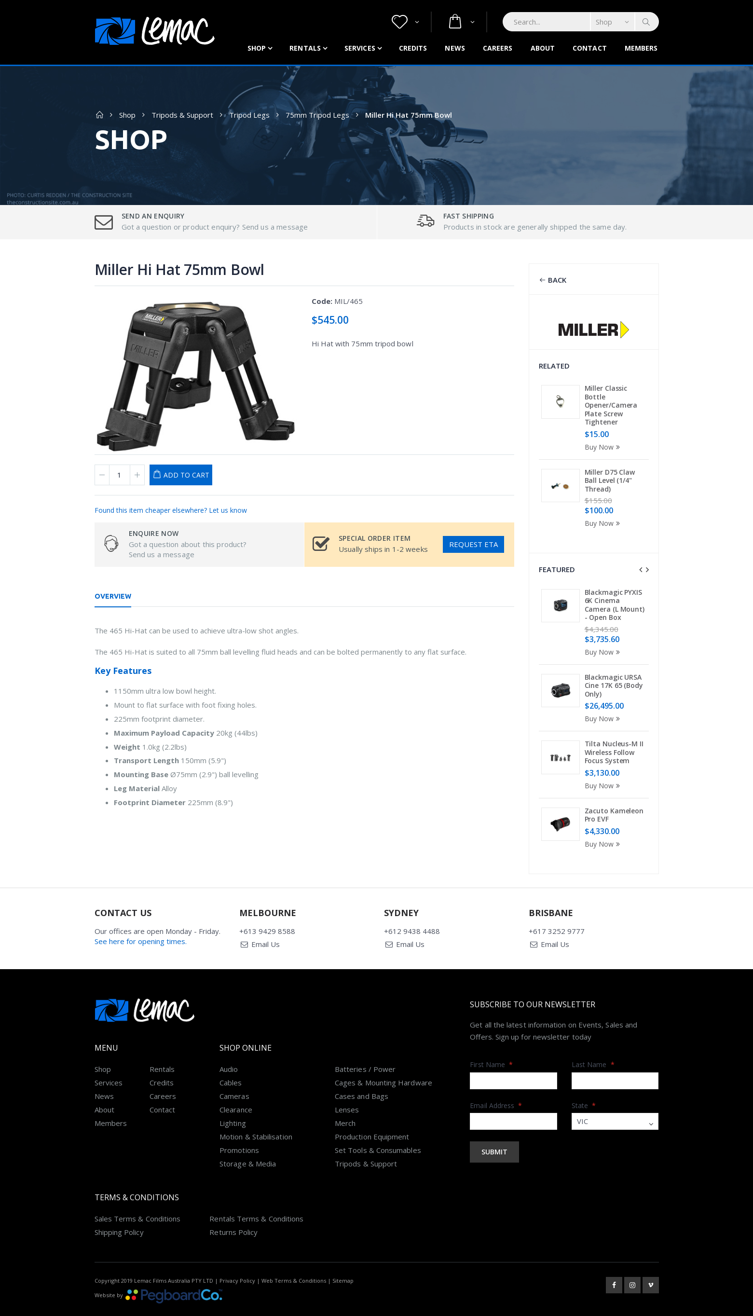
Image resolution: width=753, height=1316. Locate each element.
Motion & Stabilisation (255, 1114)
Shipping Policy (119, 1210)
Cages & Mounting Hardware (383, 1060)
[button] (405, 22)
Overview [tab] (113, 596)
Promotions (239, 1128)
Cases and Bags (361, 1074)
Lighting (232, 1101)
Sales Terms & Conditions (138, 1196)
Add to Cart (186, 475)
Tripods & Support (182, 115)
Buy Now (604, 447)
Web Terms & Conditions (293, 1258)
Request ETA (473, 544)
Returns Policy (233, 1210)
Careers (498, 48)
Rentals (305, 48)
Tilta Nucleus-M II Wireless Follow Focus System (614, 752)
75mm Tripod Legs (317, 115)
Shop (256, 48)
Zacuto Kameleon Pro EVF (614, 815)
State (584, 1083)
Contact (590, 48)
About (543, 48)
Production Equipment (372, 1114)
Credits (413, 48)
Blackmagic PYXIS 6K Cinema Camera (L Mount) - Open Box (614, 605)
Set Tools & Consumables (378, 1128)
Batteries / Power (365, 1047)
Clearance (235, 1087)
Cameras (234, 1074)
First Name (491, 1042)
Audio (228, 1047)
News (455, 48)
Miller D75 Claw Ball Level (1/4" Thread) (610, 480)
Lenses (347, 1087)
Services (359, 48)
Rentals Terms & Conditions (256, 1196)
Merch (345, 1101)
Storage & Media (247, 1141)
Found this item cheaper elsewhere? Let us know (171, 510)
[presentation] (640, 569)
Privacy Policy (237, 1258)
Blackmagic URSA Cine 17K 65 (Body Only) (614, 685)
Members (641, 48)
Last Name (593, 1042)
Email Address (496, 1083)
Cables (230, 1060)
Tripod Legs (249, 115)
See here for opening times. (141, 919)
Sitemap (343, 1258)
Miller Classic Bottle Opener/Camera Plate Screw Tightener (611, 405)
